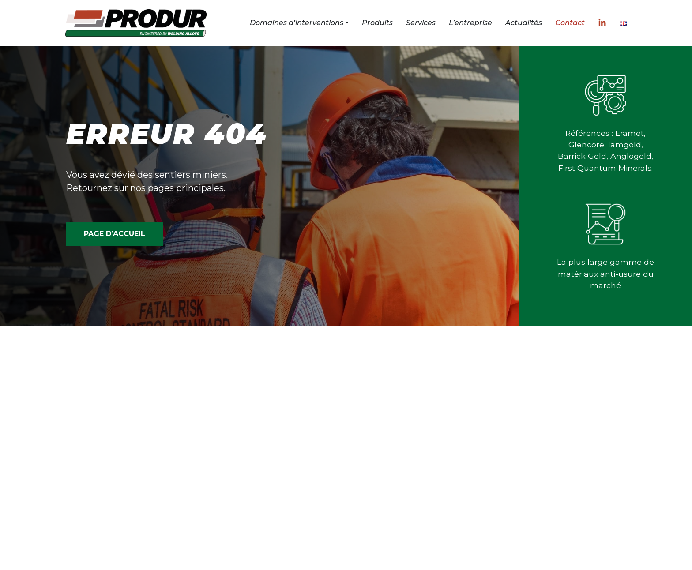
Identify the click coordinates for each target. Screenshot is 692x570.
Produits (377, 23)
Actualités (523, 23)
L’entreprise (470, 23)
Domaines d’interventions (296, 23)
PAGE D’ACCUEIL (114, 233)
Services (421, 23)
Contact (570, 23)
